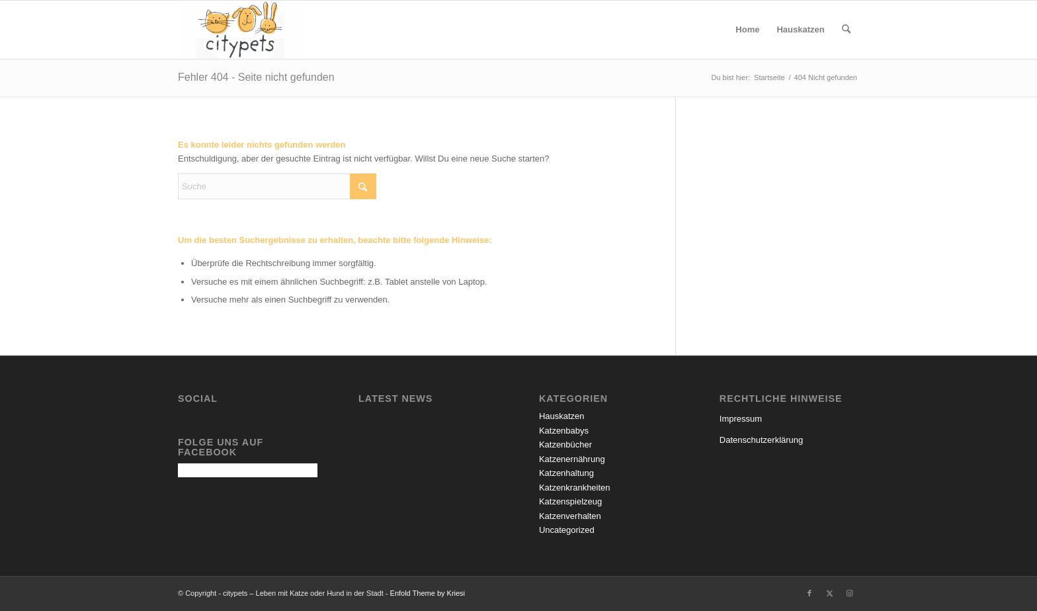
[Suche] (846, 30)
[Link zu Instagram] (849, 593)
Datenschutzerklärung (761, 440)
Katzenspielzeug (570, 501)
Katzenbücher (565, 444)
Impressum (741, 419)
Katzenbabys (564, 431)
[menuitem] (747, 30)
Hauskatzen (562, 416)
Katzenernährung (572, 459)
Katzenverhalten (570, 516)
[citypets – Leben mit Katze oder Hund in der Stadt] (241, 30)
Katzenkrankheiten (574, 488)
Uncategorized (567, 530)
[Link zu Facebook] (809, 593)
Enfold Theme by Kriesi (428, 593)
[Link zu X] (829, 593)
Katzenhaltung (566, 473)
